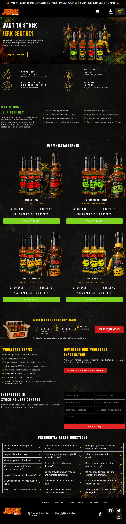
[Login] (110, 10)
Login (110, 13)
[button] (31, 221)
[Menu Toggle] (97, 12)
